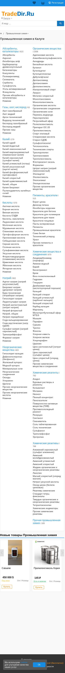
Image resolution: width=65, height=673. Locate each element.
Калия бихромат (11, 187)
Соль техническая (42, 427)
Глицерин (38, 282)
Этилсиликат (39, 180)
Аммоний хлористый (43, 464)
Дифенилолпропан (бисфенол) (12, 357)
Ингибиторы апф (11, 61)
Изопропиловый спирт (44, 89)
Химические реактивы (46, 443)
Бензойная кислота (42, 64)
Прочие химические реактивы (43, 512)
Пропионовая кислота (14, 237)
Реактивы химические (44, 490)
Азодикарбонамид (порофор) (42, 259)
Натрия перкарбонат (13, 317)
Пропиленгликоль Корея (47, 568)
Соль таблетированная (44, 424)
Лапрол (36, 92)
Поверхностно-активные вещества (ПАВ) (45, 404)
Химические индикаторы (45, 508)
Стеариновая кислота (44, 137)
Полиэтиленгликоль (43, 124)
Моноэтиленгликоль (43, 102)
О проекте (26, 659)
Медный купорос (11, 365)
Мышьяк (37, 318)
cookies (23, 662)
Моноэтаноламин (42, 99)
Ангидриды (38, 61)
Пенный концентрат (43, 397)
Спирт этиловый (41, 133)
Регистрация (57, 3)
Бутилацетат (39, 70)
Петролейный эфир (43, 121)
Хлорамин (8, 380)
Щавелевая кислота (13, 262)
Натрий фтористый (12, 310)
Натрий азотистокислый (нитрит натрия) (15, 306)
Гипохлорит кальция (13, 353)
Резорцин (37, 415)
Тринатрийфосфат (12, 334)
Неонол (37, 394)
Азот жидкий (9, 114)
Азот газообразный (12, 111)
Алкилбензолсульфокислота (47, 58)
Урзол (36, 239)
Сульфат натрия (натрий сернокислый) (15, 330)
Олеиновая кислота (13, 231)
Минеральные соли (13, 368)
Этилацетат (39, 174)
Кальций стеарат (41, 294)
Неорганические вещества (12, 348)
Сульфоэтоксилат (42, 143)
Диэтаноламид (40, 80)
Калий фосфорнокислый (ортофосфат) (15, 173)
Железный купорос (12, 362)
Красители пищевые (43, 220)
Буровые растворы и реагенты (43, 383)
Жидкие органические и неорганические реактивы (46, 468)
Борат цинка (39, 202)
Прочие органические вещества (44, 187)
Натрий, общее (10, 313)
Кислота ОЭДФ (10, 215)
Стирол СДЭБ (40, 140)
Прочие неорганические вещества (15, 388)
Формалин (38, 165)
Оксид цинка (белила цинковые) (44, 486)
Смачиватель (39, 421)
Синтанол (38, 418)
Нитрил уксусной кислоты (46, 482)
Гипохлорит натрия (12, 298)
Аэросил (7, 58)
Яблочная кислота (12, 265)
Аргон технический (12, 117)
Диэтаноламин (40, 83)
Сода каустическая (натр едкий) (15, 324)
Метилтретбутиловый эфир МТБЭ (47, 314)
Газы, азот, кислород (14, 107)
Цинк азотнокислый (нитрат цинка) (47, 348)
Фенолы (37, 331)
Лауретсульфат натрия (14, 301)
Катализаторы (10, 70)
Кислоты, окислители (13, 219)
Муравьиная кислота (13, 228)
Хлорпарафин (40, 340)
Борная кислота (11, 209)
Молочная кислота (12, 225)
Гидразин (37, 279)
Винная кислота (11, 212)
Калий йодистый (11, 146)
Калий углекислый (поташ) (16, 163)
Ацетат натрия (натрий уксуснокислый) (14, 282)
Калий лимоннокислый (14, 149)
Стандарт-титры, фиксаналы (41, 495)
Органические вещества (47, 48)
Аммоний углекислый (44, 461)
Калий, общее (10, 184)
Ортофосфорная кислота (16, 234)
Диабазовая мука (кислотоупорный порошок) (47, 286)
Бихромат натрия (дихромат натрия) (12, 288)
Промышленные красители (47, 230)
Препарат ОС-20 (41, 127)
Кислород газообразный (15, 123)
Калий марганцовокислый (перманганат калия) (16, 153)
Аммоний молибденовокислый (43, 456)
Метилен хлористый (43, 96)
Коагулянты (8, 73)
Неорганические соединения (11, 373)
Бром (35, 273)
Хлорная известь (41, 334)
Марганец (38, 309)
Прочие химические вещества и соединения (45, 365)
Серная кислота (11, 244)
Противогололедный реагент (43, 410)
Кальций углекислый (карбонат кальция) (43, 298)
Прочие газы (9, 129)
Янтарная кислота (12, 268)
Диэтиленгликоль (41, 86)
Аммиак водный (41, 263)
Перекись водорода (43, 114)
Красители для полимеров (46, 214)
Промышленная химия (16, 33)
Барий (36, 267)
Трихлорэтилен (40, 152)
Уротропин (38, 437)
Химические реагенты (45, 372)
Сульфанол (39, 430)
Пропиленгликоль (42, 130)
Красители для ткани (43, 217)
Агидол (36, 379)
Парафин (37, 321)
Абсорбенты (9, 55)
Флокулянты (9, 92)
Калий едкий (9, 142)
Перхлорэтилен (41, 118)
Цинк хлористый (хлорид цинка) (45, 359)
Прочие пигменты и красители (43, 243)
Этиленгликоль (40, 177)
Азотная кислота (11, 206)
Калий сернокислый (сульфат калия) (13, 159)
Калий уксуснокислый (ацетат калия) (14, 167)
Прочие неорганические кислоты (15, 393)
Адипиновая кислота (43, 55)
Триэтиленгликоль (42, 159)
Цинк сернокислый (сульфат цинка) (42, 353)
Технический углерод (44, 236)
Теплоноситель (40, 146)
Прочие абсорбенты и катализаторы (14, 96)
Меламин (37, 391)
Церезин (37, 343)
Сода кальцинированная (15, 320)
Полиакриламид (11, 76)
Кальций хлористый (43, 303)
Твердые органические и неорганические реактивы (46, 500)
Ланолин (37, 473)
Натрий (7, 278)
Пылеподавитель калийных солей (17, 191)
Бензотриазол (40, 270)
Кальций (37, 291)
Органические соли (43, 111)
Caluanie (6, 568)
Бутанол (37, 67)
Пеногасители (40, 400)
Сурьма (37, 324)
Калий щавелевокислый (15, 181)
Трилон (36, 328)
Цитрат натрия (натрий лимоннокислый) (44, 169)
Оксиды (6, 377)
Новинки (7, 101)
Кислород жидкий (11, 126)
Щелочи (7, 383)
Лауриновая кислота (13, 222)
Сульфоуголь (9, 86)
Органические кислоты (44, 105)
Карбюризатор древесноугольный (12, 65)
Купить (6, 586)
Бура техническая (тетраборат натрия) (13, 294)
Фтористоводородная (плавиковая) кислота (14, 257)
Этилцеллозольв (41, 183)
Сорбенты (8, 82)
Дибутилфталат (41, 77)
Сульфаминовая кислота (15, 250)
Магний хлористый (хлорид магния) (47, 477)
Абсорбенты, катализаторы (11, 50)
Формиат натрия (11, 337)
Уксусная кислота (11, 253)
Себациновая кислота (14, 241)
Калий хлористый (11, 178)
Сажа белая (39, 233)
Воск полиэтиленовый (44, 276)
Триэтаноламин (41, 155)
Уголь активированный (14, 89)
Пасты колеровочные (44, 224)
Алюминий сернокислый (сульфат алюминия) (45, 450)
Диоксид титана (41, 205)
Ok (39, 665)
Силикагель (8, 79)
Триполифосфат (41, 434)
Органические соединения (46, 108)
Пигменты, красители (45, 195)
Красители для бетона (44, 211)
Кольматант (39, 388)
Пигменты (38, 227)
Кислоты (7, 202)
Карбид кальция (41, 306)
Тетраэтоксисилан (42, 505)
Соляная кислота (11, 247)
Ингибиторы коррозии (44, 208)
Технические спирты (43, 149)
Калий (6, 139)
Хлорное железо (41, 337)
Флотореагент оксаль (44, 162)
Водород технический (14, 120)
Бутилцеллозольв (42, 74)
